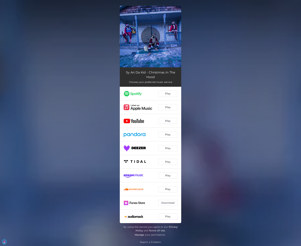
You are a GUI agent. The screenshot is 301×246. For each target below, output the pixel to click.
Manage (139, 234)
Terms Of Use (157, 230)
